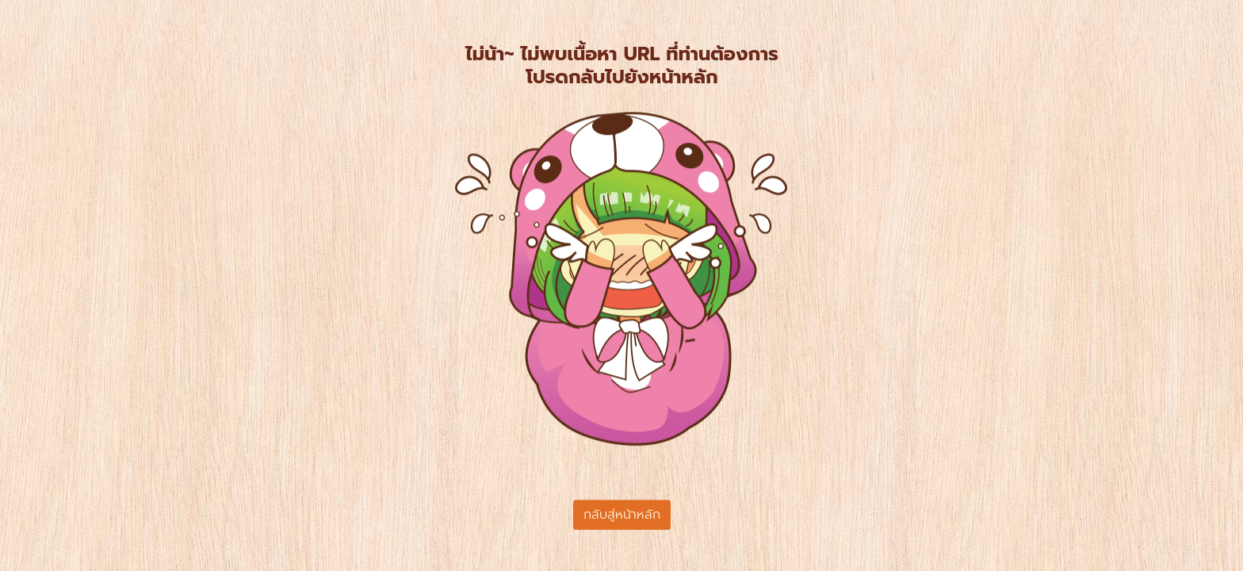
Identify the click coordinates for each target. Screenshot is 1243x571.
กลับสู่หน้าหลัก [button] (621, 514)
